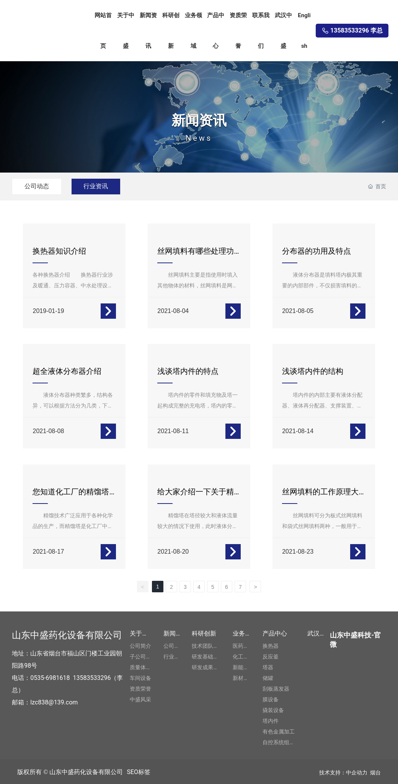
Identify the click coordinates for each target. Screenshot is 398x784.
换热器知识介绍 (59, 251)
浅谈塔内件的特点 (188, 370)
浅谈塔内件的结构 (313, 370)
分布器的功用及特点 (316, 251)
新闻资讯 (199, 120)
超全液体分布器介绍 (67, 370)
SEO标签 (138, 770)
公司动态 (38, 186)
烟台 (375, 771)
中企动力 (356, 771)
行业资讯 (99, 186)
